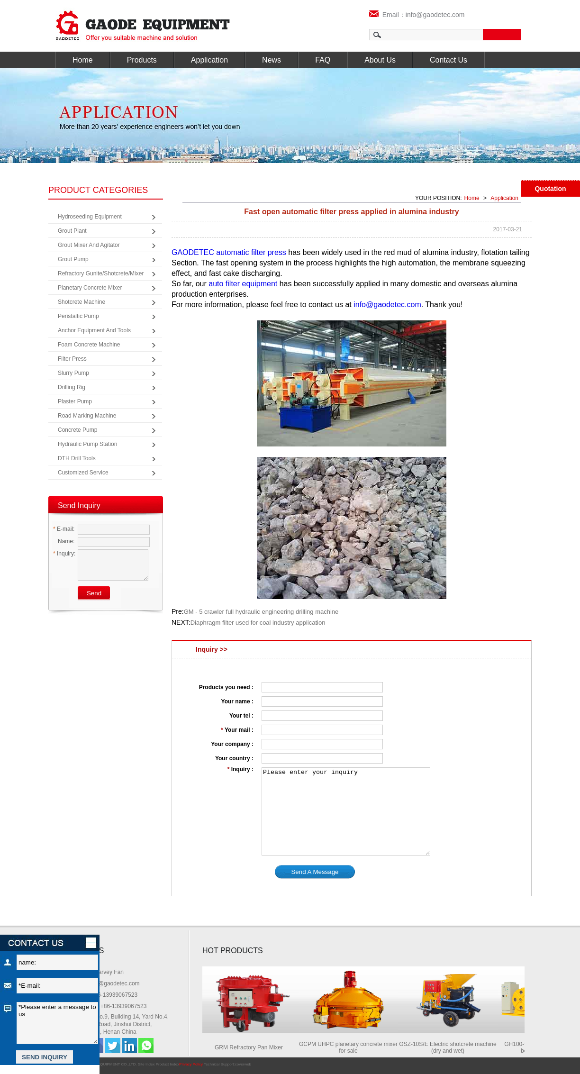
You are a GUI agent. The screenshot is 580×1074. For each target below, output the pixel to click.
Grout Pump (73, 259)
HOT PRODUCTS (232, 951)
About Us (380, 60)
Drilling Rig (71, 387)
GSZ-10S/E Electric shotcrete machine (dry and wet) (450, 1047)
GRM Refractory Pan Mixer (252, 1047)
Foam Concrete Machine (89, 344)
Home (82, 60)
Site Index (146, 1064)
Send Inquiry (79, 505)
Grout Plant (72, 231)
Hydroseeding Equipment (90, 216)
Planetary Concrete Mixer (90, 287)
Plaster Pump (75, 401)
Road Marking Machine (87, 415)
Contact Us (448, 60)
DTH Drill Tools (77, 458)
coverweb (243, 1064)
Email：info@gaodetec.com (417, 14)
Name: (63, 541)
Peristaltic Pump (78, 316)
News (271, 60)
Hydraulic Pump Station (87, 444)
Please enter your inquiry (346, 811)
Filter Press (72, 358)
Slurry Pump (73, 373)
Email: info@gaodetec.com (106, 983)
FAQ (322, 60)
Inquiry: (64, 553)
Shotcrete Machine (81, 302)
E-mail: (63, 529)
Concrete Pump (77, 430)
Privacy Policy (191, 1064)
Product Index (167, 1064)
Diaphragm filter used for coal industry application (258, 622)
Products (142, 60)
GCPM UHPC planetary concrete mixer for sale (351, 1047)
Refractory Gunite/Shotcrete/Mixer (101, 273)
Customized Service (83, 472)
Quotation (550, 188)
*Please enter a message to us (57, 1023)
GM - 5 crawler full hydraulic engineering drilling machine (261, 611)
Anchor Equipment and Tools (94, 330)
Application (209, 60)
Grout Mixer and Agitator (89, 245)
